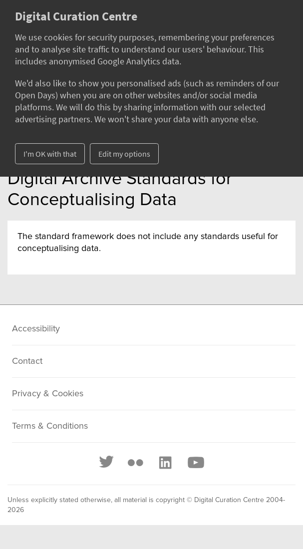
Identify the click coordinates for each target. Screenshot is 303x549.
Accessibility (36, 328)
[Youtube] (195, 462)
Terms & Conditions (50, 426)
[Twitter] (107, 462)
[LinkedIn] (165, 462)
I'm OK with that (49, 154)
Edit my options (124, 154)
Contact (27, 361)
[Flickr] (135, 462)
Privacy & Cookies (47, 393)
